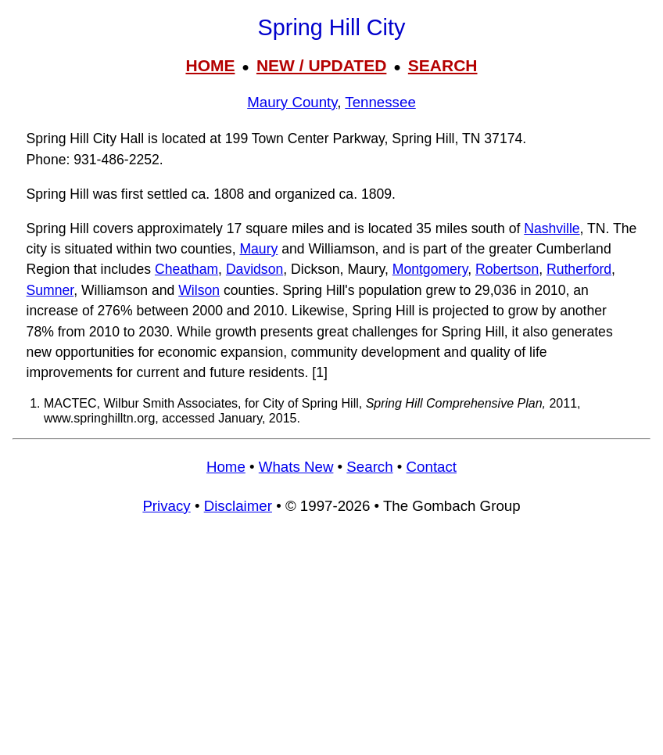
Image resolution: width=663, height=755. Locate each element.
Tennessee (380, 102)
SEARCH (443, 65)
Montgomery (430, 269)
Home (225, 466)
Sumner (50, 290)
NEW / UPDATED (321, 65)
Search (369, 466)
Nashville (551, 228)
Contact (432, 466)
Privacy (166, 506)
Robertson (507, 269)
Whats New (296, 466)
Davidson (254, 269)
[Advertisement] (331, 641)
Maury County (292, 102)
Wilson (199, 290)
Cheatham (186, 269)
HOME (210, 65)
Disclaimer (238, 506)
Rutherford (579, 269)
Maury (258, 249)
